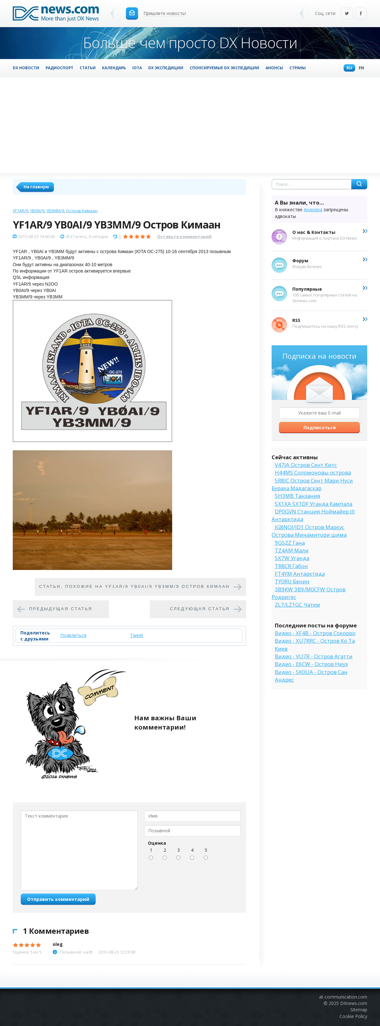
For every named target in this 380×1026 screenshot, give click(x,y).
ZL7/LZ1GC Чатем (297, 604)
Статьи (88, 67)
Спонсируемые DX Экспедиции (224, 67)
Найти (359, 184)
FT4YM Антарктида (300, 573)
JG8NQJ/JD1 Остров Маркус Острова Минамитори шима (309, 530)
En (359, 68)
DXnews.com (353, 1003)
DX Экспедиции (165, 67)
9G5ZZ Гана (290, 542)
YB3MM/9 (55, 210)
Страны (297, 67)
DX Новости (26, 67)
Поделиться (73, 635)
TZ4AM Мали (292, 550)
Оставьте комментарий (184, 236)
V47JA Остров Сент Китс (306, 464)
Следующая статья (200, 609)
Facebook (360, 13)
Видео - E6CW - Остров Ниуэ (311, 664)
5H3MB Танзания (297, 495)
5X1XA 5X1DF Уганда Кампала (313, 503)
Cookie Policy (353, 1016)
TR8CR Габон (291, 566)
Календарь (114, 67)
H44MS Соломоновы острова (313, 472)
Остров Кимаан (82, 210)
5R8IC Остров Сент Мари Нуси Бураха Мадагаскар (312, 484)
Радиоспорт (59, 67)
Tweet (136, 635)
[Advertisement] (190, 124)
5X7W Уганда (292, 558)
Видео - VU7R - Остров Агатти (314, 656)
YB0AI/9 (37, 210)
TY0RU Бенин (292, 581)
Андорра (313, 209)
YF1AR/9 (20, 210)
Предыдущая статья (60, 609)
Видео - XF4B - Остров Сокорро (315, 633)
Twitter (346, 13)
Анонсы (274, 67)
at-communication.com (343, 997)
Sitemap (358, 1010)
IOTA (137, 67)
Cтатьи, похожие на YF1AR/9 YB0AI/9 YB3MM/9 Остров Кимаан (134, 586)
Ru (347, 68)
